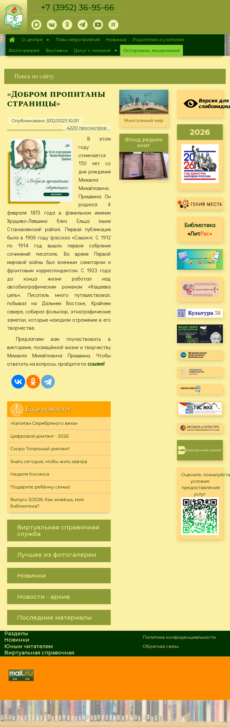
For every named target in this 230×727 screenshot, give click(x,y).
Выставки (57, 50)
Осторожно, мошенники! (151, 50)
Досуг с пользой (94, 51)
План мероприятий (78, 39)
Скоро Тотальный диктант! (40, 448)
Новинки (116, 39)
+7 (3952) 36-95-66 (77, 7)
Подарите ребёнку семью (40, 487)
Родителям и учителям (158, 39)
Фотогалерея (24, 50)
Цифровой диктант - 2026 (39, 436)
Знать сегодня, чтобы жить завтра (48, 461)
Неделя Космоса (29, 474)
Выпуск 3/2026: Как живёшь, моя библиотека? (47, 503)
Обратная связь (161, 646)
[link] (115, 76)
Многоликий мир (144, 120)
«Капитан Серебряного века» (44, 423)
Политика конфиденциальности (179, 637)
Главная (11, 39)
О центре (33, 40)
